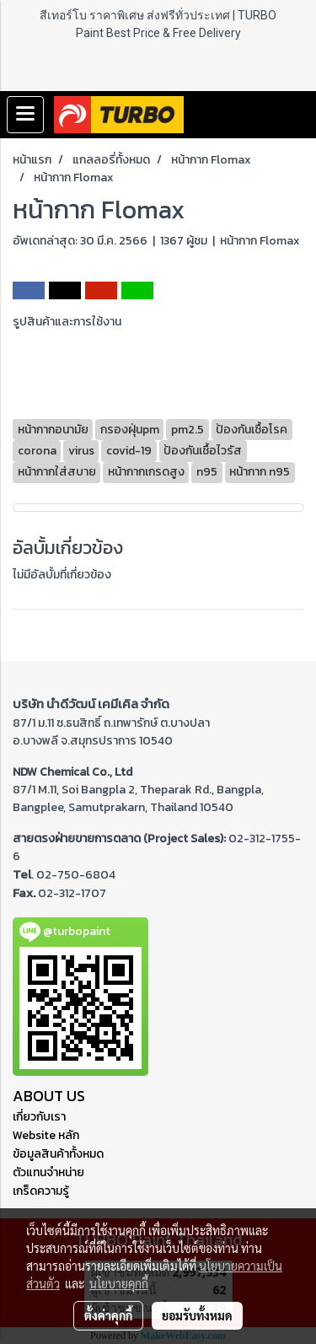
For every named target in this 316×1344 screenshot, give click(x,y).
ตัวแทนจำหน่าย (48, 1172)
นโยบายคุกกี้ (118, 1283)
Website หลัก (46, 1135)
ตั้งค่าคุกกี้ (108, 1315)
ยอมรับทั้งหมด (197, 1315)
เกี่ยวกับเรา (39, 1117)
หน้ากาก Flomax (260, 241)
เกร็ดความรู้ (41, 1191)
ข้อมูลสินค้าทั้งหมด (58, 1154)
